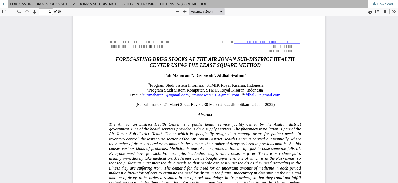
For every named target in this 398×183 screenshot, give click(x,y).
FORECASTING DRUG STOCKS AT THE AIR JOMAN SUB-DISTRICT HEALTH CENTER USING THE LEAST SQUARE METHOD (109, 4)
